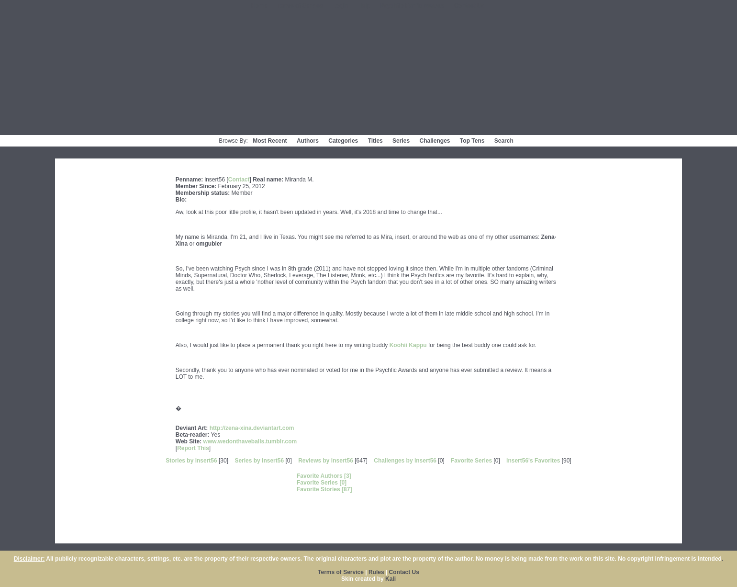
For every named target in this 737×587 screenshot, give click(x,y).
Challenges (434, 140)
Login (340, 5)
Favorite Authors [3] (324, 476)
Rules (376, 572)
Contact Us (469, 5)
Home (259, 5)
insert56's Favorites (533, 460)
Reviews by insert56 (325, 460)
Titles (375, 140)
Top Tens (472, 140)
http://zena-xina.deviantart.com (252, 428)
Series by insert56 (259, 460)
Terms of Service (300, 5)
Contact (239, 179)
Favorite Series (471, 460)
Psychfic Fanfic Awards (412, 5)
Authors (308, 140)
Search (504, 140)
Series (401, 140)
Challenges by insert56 (405, 460)
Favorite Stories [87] (324, 489)
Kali (390, 579)
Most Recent (270, 140)
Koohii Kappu (408, 345)
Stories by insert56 (191, 460)
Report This (193, 448)
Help (364, 5)
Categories (343, 140)
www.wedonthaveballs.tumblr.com (250, 441)
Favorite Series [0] (321, 482)
